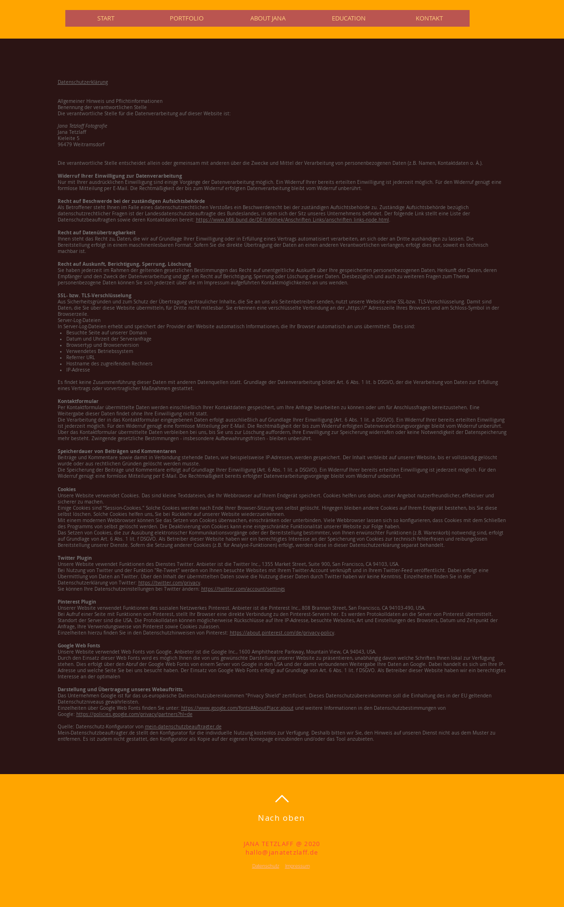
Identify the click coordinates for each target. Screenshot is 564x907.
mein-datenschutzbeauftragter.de (183, 727)
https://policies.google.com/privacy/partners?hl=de (134, 714)
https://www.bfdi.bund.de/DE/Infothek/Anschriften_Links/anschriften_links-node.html (292, 220)
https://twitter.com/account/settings (243, 589)
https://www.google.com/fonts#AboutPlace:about (237, 708)
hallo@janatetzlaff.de (282, 852)
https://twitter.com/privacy (169, 583)
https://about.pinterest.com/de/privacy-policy (282, 633)
